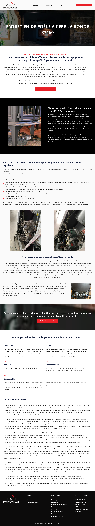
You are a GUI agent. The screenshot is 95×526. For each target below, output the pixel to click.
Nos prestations (47, 5)
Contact (60, 5)
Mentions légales (32, 502)
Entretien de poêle (57, 511)
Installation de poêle (57, 516)
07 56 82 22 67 (80, 500)
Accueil (35, 5)
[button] (53, 5)
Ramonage (54, 500)
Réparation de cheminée (59, 504)
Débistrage (54, 502)
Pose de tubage (56, 513)
